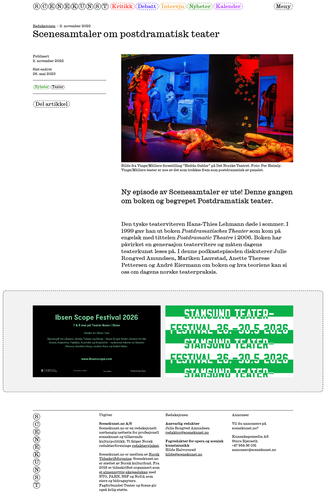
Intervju (172, 6)
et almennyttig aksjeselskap (123, 472)
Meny (283, 6)
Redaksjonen (44, 26)
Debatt (147, 6)
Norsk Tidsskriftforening (129, 456)
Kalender (228, 6)
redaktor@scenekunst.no (187, 432)
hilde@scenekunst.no (183, 454)
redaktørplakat (145, 446)
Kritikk (122, 6)
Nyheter (200, 6)
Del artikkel (51, 104)
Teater (58, 87)
